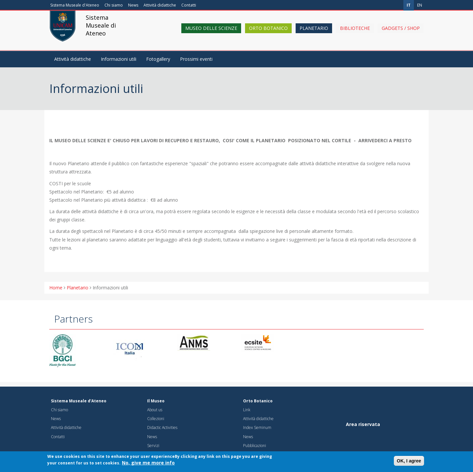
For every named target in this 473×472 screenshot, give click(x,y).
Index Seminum (257, 427)
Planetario (314, 34)
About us (154, 410)
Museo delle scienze (211, 34)
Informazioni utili (118, 59)
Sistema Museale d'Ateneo (74, 5)
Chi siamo (113, 5)
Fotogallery (158, 59)
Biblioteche (355, 34)
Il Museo (156, 401)
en (419, 5)
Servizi (153, 445)
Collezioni (155, 418)
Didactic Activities (162, 427)
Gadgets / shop (401, 34)
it (409, 5)
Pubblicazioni (254, 445)
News (133, 5)
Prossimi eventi (196, 59)
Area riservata (363, 424)
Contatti (188, 5)
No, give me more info (148, 464)
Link (246, 410)
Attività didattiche (160, 5)
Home (55, 287)
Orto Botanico (268, 34)
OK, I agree (409, 462)
